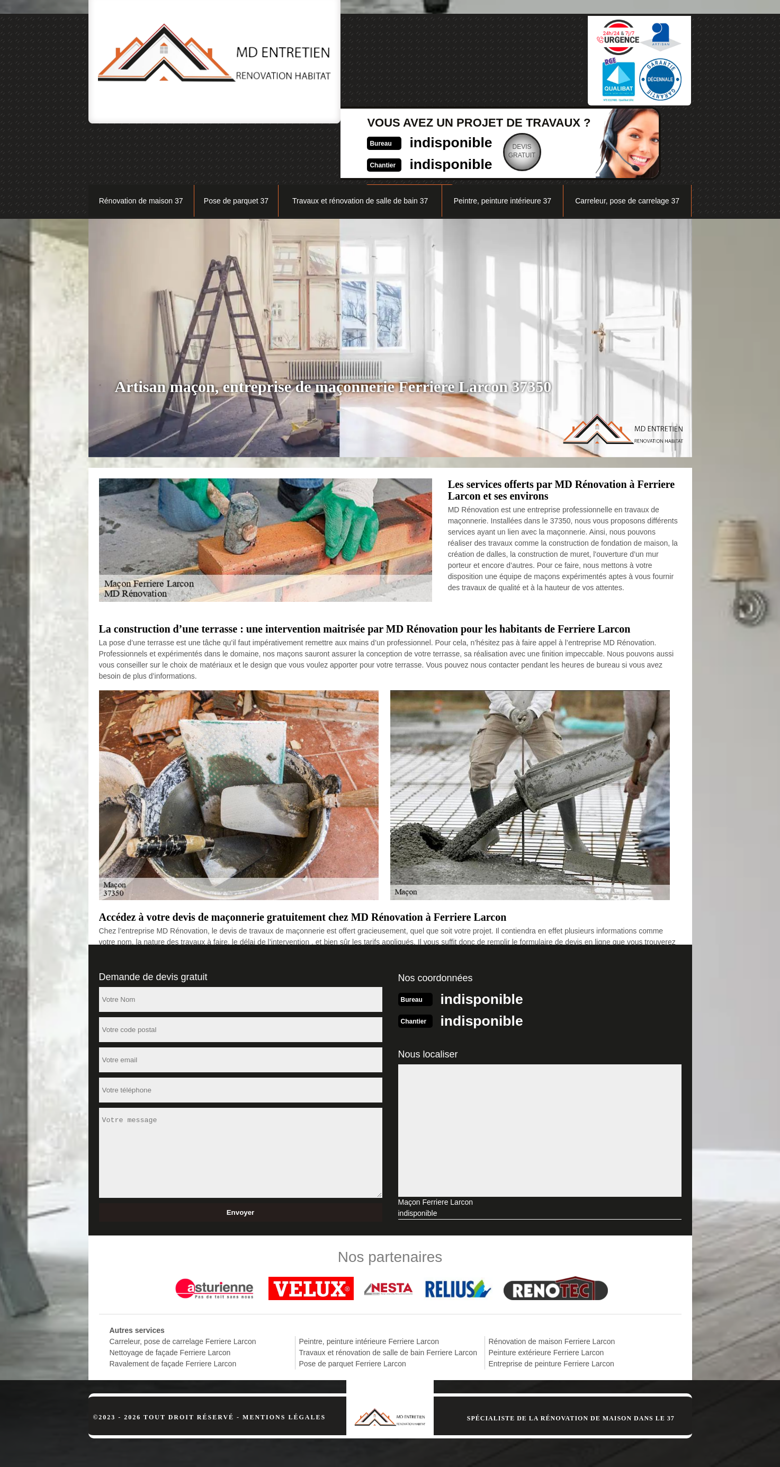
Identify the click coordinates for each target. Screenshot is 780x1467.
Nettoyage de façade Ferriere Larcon (170, 1297)
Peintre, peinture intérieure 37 (502, 146)
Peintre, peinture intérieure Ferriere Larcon (369, 1286)
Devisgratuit (442, 66)
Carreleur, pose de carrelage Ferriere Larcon (183, 1286)
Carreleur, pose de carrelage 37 (627, 146)
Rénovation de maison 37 (141, 146)
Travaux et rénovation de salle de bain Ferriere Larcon (388, 1297)
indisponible (367, 56)
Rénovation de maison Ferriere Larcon (552, 1286)
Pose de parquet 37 (236, 146)
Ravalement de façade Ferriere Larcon (173, 1308)
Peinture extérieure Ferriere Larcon (546, 1297)
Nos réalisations (572, 120)
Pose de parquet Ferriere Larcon (352, 1308)
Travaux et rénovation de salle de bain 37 (360, 146)
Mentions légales (284, 1361)
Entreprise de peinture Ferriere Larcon (551, 1308)
